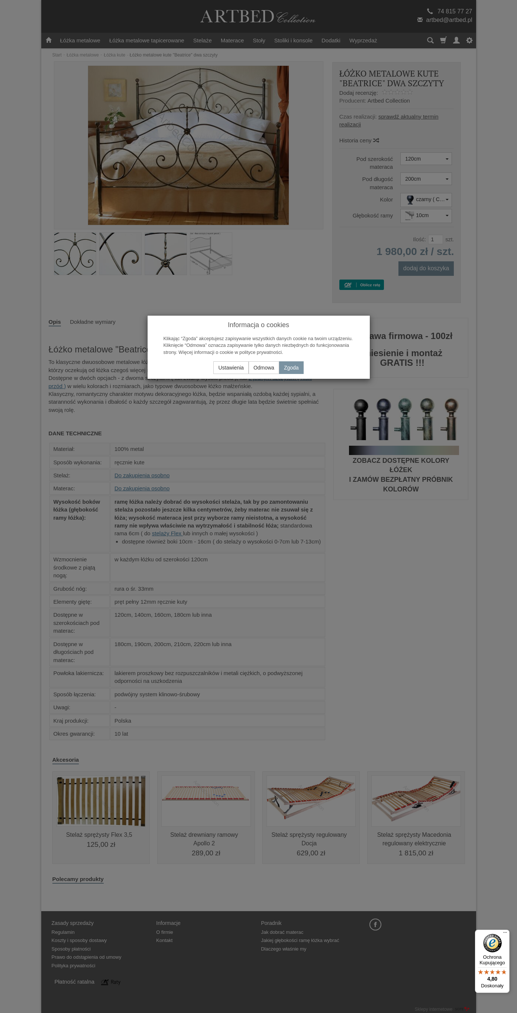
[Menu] (505, 934)
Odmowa (263, 368)
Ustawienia (230, 368)
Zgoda (291, 368)
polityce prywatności (260, 352)
